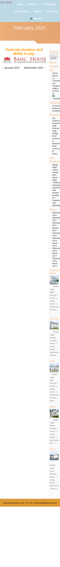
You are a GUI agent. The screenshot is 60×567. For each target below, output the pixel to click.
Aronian (55, 192)
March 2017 (55, 254)
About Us (33, 4)
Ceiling (55, 133)
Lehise (55, 169)
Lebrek (55, 172)
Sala (54, 202)
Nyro (54, 175)
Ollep (54, 180)
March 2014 (55, 264)
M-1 (54, 197)
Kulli (54, 190)
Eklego (55, 164)
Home (19, 4)
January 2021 (55, 229)
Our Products (21, 11)
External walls (55, 124)
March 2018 (55, 244)
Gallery (37, 11)
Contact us (52, 11)
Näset (55, 177)
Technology (49, 4)
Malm (54, 167)
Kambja (55, 195)
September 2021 (35, 67)
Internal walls (55, 129)
